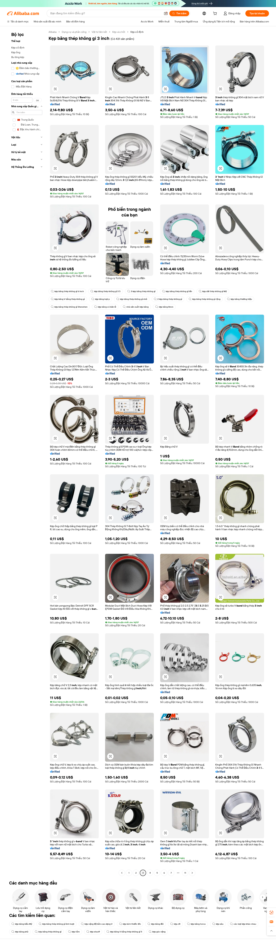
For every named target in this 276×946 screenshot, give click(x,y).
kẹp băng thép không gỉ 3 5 (105, 291)
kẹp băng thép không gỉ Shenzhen (69, 306)
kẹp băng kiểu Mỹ (21, 924)
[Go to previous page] (122, 873)
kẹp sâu (217, 924)
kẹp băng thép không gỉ (48, 931)
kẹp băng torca (196, 924)
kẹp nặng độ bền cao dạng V (96, 924)
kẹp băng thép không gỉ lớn (177, 291)
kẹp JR (175, 924)
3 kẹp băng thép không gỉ (141, 291)
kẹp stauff (93, 931)
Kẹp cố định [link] (137, 31)
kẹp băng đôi (156, 924)
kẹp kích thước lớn (130, 924)
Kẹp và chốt (118, 31)
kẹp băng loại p (100, 299)
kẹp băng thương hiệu (239, 299)
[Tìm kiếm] (179, 13)
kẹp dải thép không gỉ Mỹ (213, 291)
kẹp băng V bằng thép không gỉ (68, 299)
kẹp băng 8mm (164, 306)
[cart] (215, 14)
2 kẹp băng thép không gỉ (168, 299)
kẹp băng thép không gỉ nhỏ (131, 299)
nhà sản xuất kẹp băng (136, 306)
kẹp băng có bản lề (105, 306)
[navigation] (26, 452)
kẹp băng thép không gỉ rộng (204, 299)
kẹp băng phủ (19, 931)
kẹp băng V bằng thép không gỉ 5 (124, 931)
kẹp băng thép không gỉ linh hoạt (56, 924)
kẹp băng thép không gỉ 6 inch (67, 291)
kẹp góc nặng (157, 931)
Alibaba (53, 31)
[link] (271, 912)
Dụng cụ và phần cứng (74, 31)
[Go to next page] (192, 873)
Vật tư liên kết (99, 31)
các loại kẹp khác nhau (243, 924)
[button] (166, 13)
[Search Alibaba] (105, 13)
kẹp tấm (74, 931)
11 (185, 873)
